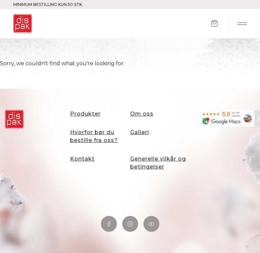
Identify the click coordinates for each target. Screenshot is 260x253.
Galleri (139, 132)
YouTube (151, 224)
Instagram (130, 224)
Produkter (85, 114)
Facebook (109, 224)
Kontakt (82, 159)
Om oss (141, 114)
